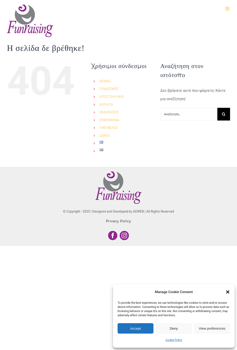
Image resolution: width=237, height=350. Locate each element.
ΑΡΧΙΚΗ (105, 81)
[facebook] (112, 235)
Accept (135, 328)
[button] (227, 292)
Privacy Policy (118, 221)
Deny (174, 328)
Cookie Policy (173, 340)
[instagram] (124, 235)
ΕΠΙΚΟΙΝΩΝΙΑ (109, 120)
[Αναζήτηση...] (188, 114)
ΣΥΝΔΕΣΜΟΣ (109, 89)
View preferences (212, 328)
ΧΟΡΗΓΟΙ (106, 104)
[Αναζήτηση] (223, 114)
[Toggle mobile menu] (227, 8)
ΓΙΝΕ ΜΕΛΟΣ (109, 128)
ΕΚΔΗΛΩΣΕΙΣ (109, 112)
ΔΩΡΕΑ (105, 135)
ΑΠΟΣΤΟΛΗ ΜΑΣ (112, 97)
